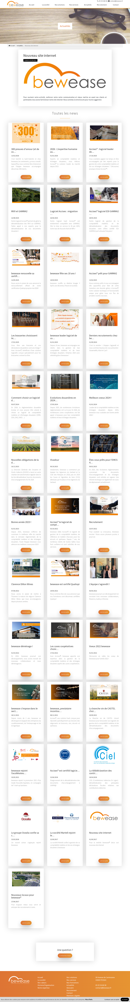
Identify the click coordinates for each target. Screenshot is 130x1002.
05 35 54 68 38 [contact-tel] (103, 1)
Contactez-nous (65, 955)
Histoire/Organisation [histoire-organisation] (46, 985)
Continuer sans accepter (111, 999)
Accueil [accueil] (31, 5)
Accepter (125, 999)
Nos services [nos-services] (73, 5)
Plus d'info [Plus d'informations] (88, 999)
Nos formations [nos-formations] (73, 982)
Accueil (12, 46)
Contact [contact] (116, 5)
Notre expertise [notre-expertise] (43, 988)
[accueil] (15, 4)
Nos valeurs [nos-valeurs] (42, 982)
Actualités (20, 46)
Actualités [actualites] (88, 5)
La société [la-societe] (45, 5)
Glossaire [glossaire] (70, 988)
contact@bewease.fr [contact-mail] (116, 1)
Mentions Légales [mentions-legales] (73, 995)
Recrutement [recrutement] (102, 5)
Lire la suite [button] (26, 177)
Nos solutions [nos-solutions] (60, 5)
